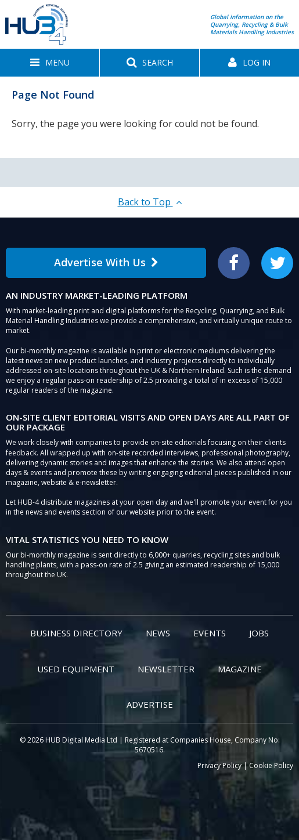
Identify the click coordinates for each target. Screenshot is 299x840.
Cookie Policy (271, 765)
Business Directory (76, 633)
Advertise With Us (106, 262)
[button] (49, 63)
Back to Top (150, 201)
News (158, 633)
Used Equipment (75, 669)
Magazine (240, 669)
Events (209, 633)
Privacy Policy (219, 765)
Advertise (150, 704)
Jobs (259, 633)
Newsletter (166, 669)
